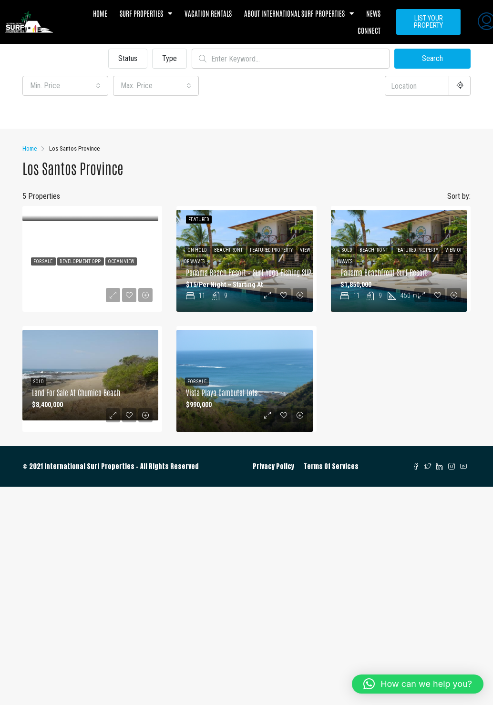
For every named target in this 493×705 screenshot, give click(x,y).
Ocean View (121, 261)
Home (100, 13)
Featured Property (272, 250)
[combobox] (65, 86)
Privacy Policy (273, 466)
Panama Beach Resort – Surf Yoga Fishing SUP (248, 272)
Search (432, 58)
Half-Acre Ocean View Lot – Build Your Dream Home (102, 272)
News (373, 13)
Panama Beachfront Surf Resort (383, 272)
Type (169, 58)
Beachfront (229, 250)
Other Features (50, 113)
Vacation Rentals (208, 13)
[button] (417, 684)
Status (127, 58)
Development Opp (81, 261)
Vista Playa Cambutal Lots (221, 392)
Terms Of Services (331, 466)
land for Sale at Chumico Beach (76, 392)
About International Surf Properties (299, 13)
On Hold (197, 250)
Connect (369, 30)
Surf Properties (146, 13)
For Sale (43, 261)
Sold (347, 250)
